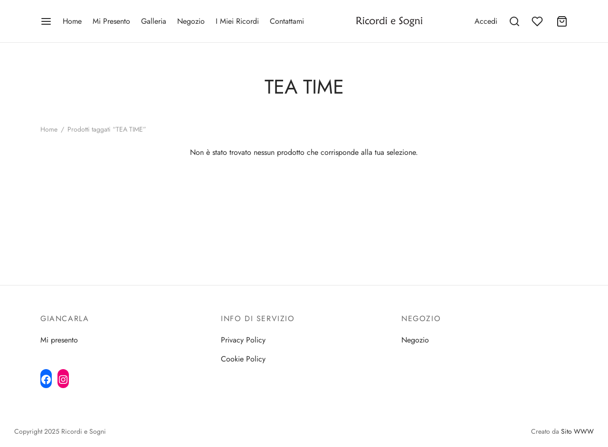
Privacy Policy (243, 339)
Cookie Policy (243, 358)
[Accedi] (486, 21)
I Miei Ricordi (237, 21)
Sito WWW (577, 431)
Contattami (287, 21)
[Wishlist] (538, 21)
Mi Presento (111, 21)
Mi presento (59, 339)
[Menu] (46, 21)
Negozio (191, 21)
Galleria (153, 21)
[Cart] (562, 21)
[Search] (514, 21)
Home (72, 21)
